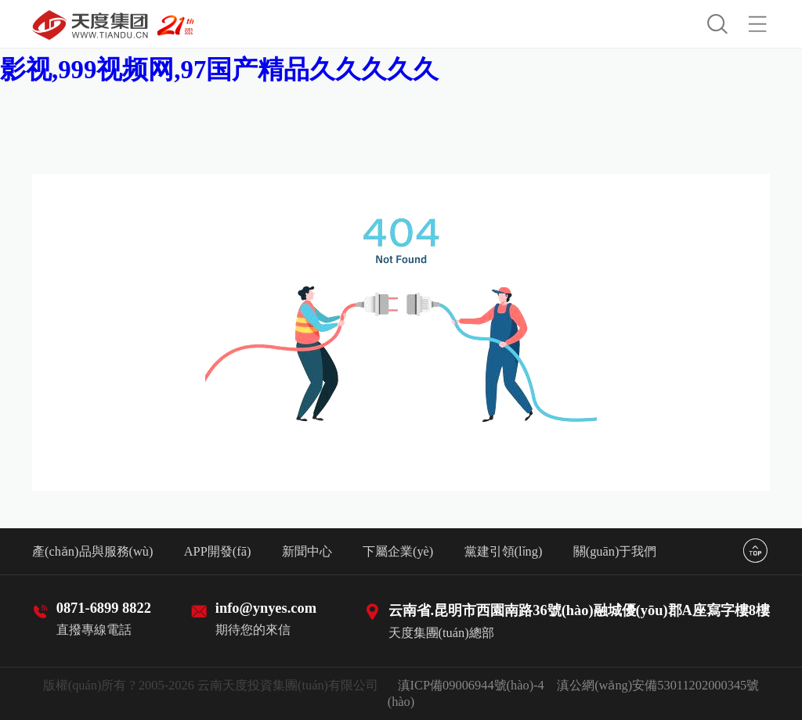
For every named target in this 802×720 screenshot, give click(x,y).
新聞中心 (307, 551)
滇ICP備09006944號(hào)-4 (471, 685)
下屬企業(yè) (398, 551)
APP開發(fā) (217, 551)
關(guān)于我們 (615, 551)
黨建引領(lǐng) (503, 551)
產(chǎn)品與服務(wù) (92, 551)
